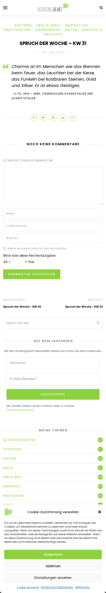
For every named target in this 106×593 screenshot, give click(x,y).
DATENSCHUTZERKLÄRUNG (57, 587)
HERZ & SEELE (48, 25)
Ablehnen (53, 566)
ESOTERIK (23, 25)
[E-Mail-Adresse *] (53, 379)
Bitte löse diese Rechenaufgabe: (29, 255)
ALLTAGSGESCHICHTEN (19, 440)
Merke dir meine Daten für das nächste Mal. (37, 249)
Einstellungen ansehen (53, 577)
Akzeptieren (53, 554)
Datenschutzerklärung (20, 410)
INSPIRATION (76, 25)
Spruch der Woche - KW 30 (22, 306)
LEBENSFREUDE (47, 30)
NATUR (71, 30)
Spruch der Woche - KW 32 (84, 306)
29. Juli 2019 (53, 52)
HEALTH (8, 468)
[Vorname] (53, 363)
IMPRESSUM (82, 587)
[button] (100, 512)
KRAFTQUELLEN (17, 30)
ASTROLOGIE (12, 449)
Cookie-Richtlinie (28, 587)
